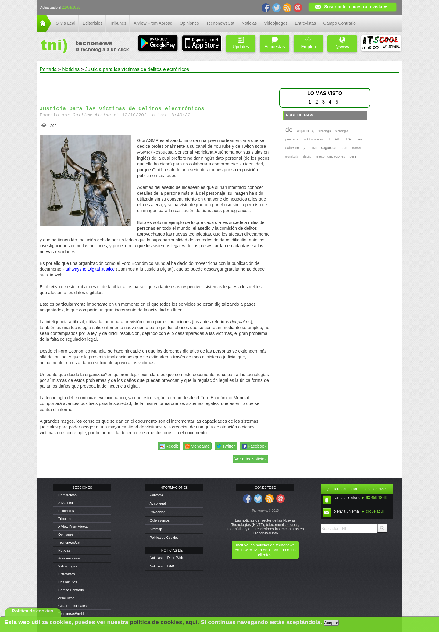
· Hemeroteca (66, 495)
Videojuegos (275, 23)
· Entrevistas (65, 574)
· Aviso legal (157, 503)
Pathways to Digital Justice (88, 269)
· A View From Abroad (72, 526)
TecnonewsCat (220, 23)
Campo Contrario (339, 23)
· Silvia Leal (64, 503)
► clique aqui (372, 511)
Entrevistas (305, 23)
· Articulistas (65, 598)
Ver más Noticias (250, 458)
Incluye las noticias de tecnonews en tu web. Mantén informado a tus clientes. (265, 550)
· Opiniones (64, 534)
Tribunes (118, 23)
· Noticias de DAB (161, 566)
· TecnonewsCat (68, 542)
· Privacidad (156, 512)
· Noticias (63, 550)
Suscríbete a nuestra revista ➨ (355, 6)
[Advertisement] (155, 86)
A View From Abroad (153, 23)
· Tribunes (63, 518)
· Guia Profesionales (71, 606)
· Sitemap (155, 529)
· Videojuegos (66, 566)
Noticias (249, 23)
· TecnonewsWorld (70, 614)
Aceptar (331, 622)
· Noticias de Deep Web (165, 557)
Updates (241, 43)
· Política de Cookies (163, 537)
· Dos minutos (66, 582)
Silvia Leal (65, 23)
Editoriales (92, 23)
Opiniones (189, 23)
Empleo (308, 43)
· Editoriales (65, 511)
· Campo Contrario (70, 590)
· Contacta (155, 495)
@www (342, 43)
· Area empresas (68, 558)
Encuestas (274, 43)
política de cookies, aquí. (164, 622)
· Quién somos (159, 520)
